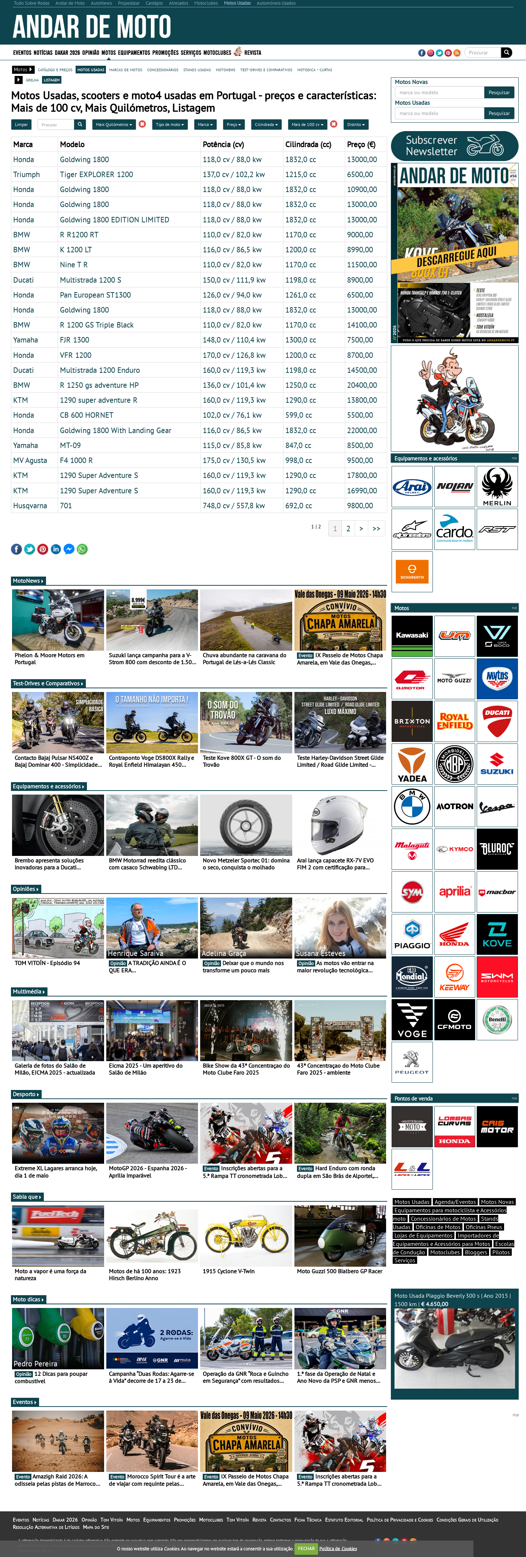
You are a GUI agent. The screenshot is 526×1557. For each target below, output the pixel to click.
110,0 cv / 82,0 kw (232, 234)
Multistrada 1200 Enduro (100, 370)
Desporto (26, 1094)
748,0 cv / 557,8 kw (234, 505)
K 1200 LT (76, 249)
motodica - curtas (314, 69)
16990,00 (362, 490)
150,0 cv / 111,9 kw (234, 280)
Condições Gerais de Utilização (467, 1519)
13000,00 (362, 159)
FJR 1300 (74, 339)
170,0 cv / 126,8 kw (234, 355)
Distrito (356, 124)
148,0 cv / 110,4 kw (234, 339)
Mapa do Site (96, 1527)
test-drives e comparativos (266, 69)
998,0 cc (298, 460)
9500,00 (360, 460)
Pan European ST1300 (95, 295)
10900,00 (362, 189)
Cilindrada (266, 124)
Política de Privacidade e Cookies (400, 1519)
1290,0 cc (300, 400)
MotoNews (28, 580)
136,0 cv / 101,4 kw (234, 385)
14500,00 (362, 370)
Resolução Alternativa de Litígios (46, 1527)
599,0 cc (298, 415)
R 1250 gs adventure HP (99, 385)
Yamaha (25, 339)
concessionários (162, 69)
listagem (52, 79)
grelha (32, 79)
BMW (21, 234)
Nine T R (74, 264)
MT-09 (70, 445)
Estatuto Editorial (344, 1519)
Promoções (165, 52)
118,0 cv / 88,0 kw (232, 159)
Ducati (23, 280)
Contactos (280, 1519)
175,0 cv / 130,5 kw (234, 460)
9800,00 (360, 505)
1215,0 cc (300, 174)
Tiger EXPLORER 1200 (96, 174)
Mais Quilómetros (114, 124)
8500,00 (360, 445)
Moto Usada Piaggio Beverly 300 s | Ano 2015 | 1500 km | (454, 1353)
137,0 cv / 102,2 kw (234, 174)
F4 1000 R (76, 460)
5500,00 (360, 415)
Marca (205, 124)
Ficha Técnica (307, 1519)
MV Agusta (30, 460)
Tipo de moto (170, 124)
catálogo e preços (55, 69)
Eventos (22, 52)
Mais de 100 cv (308, 124)
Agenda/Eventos (455, 1214)
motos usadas (90, 69)
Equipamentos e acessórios (49, 786)
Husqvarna (30, 505)
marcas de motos (125, 69)
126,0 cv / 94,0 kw (232, 295)
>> (377, 528)
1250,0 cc (300, 385)
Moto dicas (29, 1299)
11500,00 (362, 264)
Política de (338, 1548)
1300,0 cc (300, 339)
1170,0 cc (300, 234)
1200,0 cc (300, 249)
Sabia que (27, 1196)
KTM (20, 400)
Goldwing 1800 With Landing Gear (115, 430)
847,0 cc (298, 445)
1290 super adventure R (99, 400)
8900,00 (360, 280)
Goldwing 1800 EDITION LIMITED (114, 219)
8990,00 (360, 249)
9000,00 (360, 234)
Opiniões (26, 888)
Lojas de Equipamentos (423, 1248)
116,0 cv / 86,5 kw (232, 249)
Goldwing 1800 (84, 159)
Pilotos (501, 1265)
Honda (23, 159)
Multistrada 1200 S (90, 280)
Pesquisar (499, 92)
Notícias (43, 52)
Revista (252, 52)
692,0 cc (298, 505)
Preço (234, 124)
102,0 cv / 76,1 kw (232, 415)
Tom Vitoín (111, 1519)
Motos (109, 52)
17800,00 (362, 475)
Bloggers (476, 1265)
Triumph (26, 174)
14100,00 (362, 325)
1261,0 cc (300, 295)
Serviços (191, 52)
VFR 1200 (75, 355)
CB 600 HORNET (87, 415)
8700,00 (360, 355)
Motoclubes (217, 52)
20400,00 (362, 385)
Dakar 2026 (67, 52)
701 (66, 505)
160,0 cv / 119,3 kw (234, 370)
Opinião (90, 52)
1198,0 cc (300, 280)
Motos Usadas (412, 1214)
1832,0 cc (300, 159)
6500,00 (360, 174)
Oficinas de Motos (438, 1239)
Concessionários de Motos (443, 1231)
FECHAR (306, 1548)
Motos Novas (497, 1214)
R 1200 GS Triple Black (97, 325)
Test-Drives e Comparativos (48, 683)
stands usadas (197, 69)
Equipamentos (134, 52)
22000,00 (362, 430)
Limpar (21, 124)
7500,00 (360, 339)
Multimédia (29, 991)
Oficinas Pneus (484, 1239)
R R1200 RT (79, 234)
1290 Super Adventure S (99, 475)
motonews (225, 69)
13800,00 (362, 400)
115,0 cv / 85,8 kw (232, 445)
